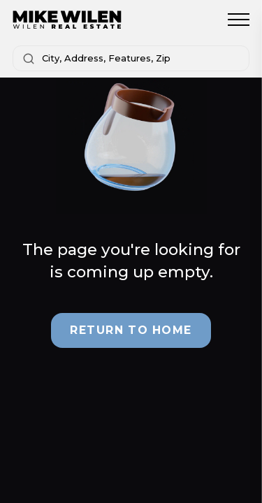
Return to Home (131, 330)
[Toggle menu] (239, 19)
